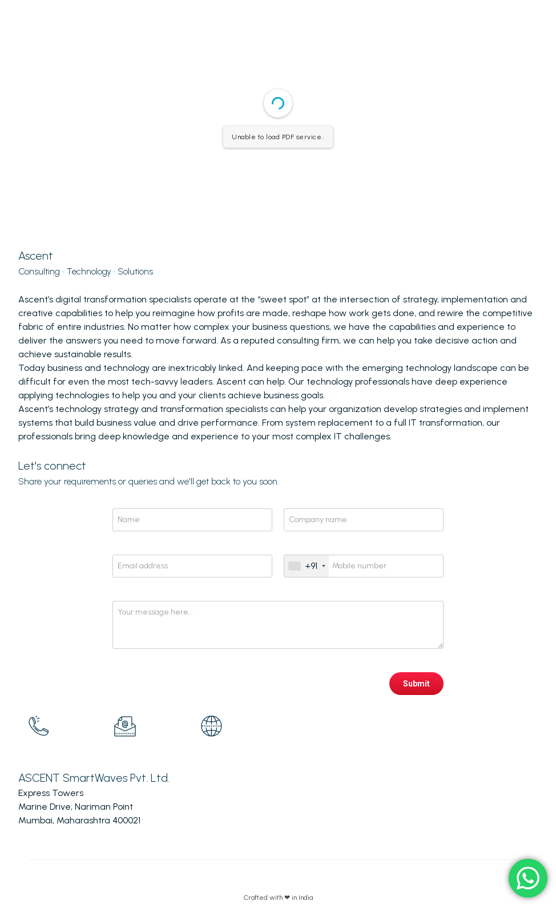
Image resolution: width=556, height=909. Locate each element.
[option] (61, 726)
